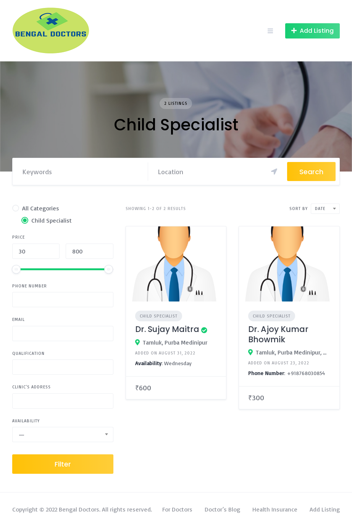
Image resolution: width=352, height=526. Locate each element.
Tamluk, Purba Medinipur (175, 342)
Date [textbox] (320, 208)
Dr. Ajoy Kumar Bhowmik (278, 334)
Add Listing (325, 509)
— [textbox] (21, 434)
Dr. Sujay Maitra (167, 329)
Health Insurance (274, 509)
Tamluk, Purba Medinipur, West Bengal (293, 352)
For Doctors (177, 509)
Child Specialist (159, 316)
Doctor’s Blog (222, 509)
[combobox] (62, 434)
